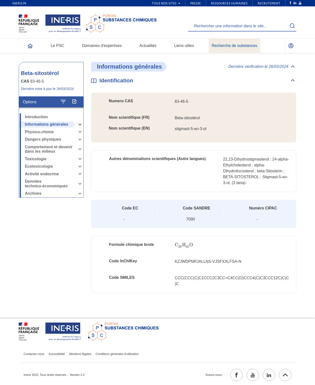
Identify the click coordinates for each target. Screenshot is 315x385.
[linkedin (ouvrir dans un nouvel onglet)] (269, 375)
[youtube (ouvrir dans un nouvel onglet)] (253, 375)
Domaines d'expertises (102, 46)
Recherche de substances (234, 46)
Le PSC (57, 46)
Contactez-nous (34, 354)
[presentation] (184, 245)
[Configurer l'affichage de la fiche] (63, 101)
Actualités (148, 46)
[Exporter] (74, 101)
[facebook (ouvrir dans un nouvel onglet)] (236, 375)
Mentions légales (80, 354)
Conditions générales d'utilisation (117, 354)
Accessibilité (57, 354)
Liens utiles (184, 46)
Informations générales (46, 124)
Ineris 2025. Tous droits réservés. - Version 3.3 (54, 375)
